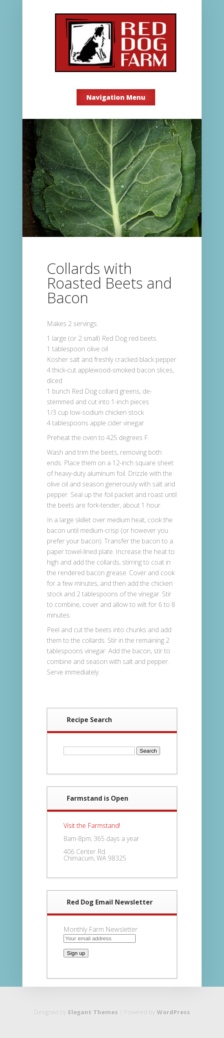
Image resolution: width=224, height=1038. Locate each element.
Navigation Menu (115, 97)
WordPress (173, 1012)
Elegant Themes (93, 1012)
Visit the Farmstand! (92, 825)
